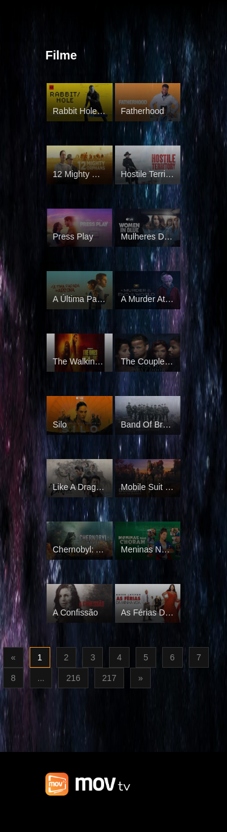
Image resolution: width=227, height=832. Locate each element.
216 (73, 678)
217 (109, 678)
